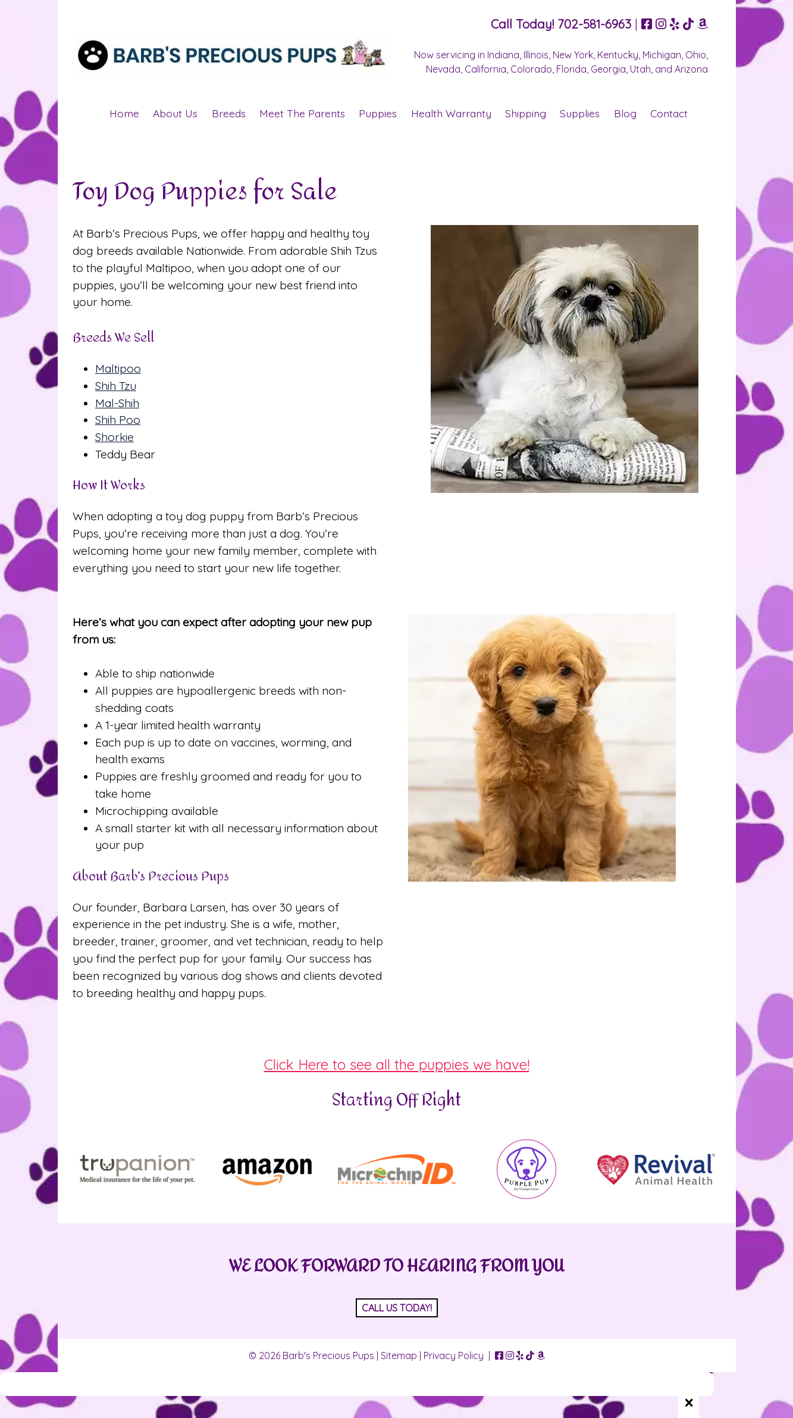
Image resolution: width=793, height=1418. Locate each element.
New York (573, 55)
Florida (571, 69)
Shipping (525, 113)
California (485, 69)
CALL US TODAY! (397, 1308)
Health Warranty (451, 113)
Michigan (661, 55)
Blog (625, 113)
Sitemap (399, 1355)
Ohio (695, 55)
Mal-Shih (117, 403)
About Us (175, 113)
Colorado (531, 69)
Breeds (229, 113)
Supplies (580, 113)
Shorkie (114, 437)
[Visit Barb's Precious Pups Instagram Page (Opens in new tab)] (661, 24)
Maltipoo (118, 368)
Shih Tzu (115, 386)
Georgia (608, 69)
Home (124, 113)
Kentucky (617, 55)
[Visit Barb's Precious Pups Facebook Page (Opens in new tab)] (646, 24)
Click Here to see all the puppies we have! (396, 1064)
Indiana (503, 55)
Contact (669, 113)
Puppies (378, 113)
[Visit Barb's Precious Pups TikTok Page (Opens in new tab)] (688, 24)
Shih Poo (117, 420)
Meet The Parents (302, 113)
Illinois (536, 55)
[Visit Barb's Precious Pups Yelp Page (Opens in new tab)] (674, 24)
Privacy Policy (454, 1355)
